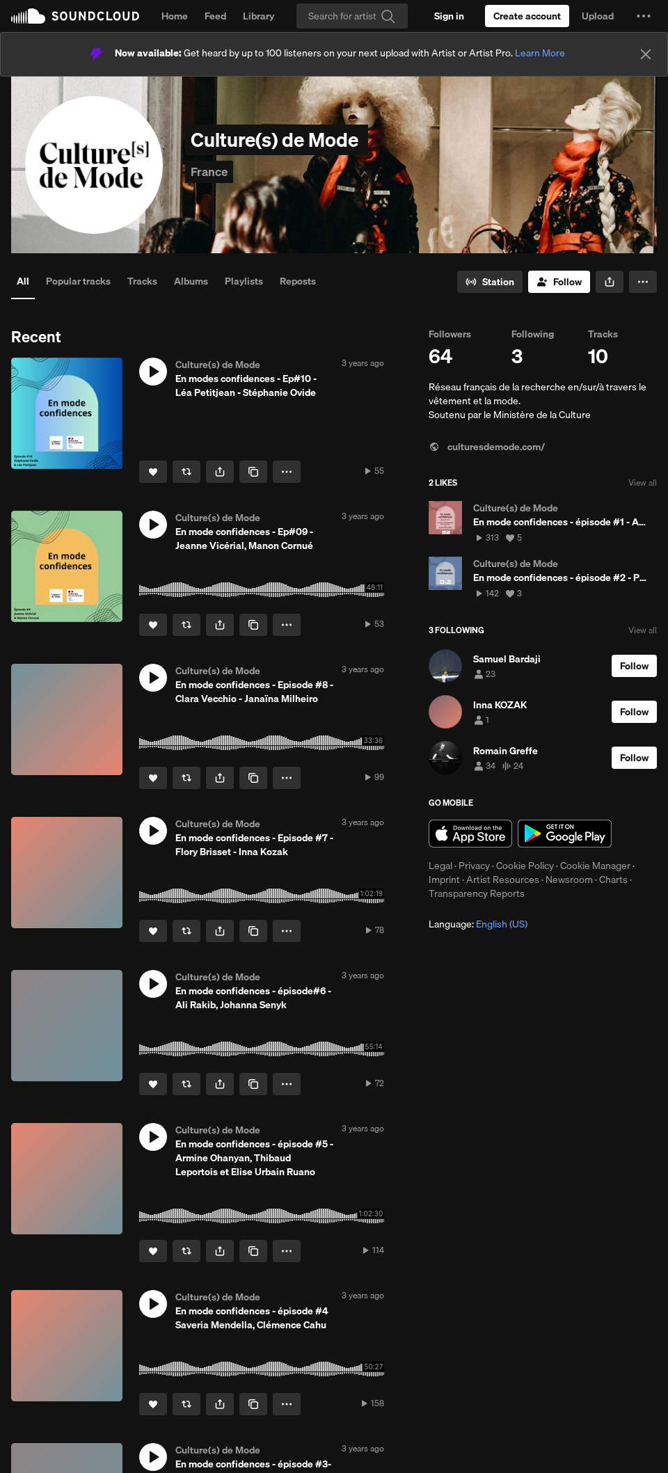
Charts (613, 879)
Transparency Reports (477, 893)
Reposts (298, 281)
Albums (191, 281)
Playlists (244, 281)
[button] (643, 16)
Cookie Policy (525, 865)
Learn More (540, 53)
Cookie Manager (595, 865)
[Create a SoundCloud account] (527, 16)
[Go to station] (490, 282)
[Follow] (559, 282)
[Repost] (186, 472)
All (23, 281)
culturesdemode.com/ (487, 446)
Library (258, 16)
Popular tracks (78, 281)
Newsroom (569, 879)
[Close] (645, 54)
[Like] (153, 472)
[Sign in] (449, 16)
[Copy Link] (253, 472)
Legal (440, 865)
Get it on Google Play (565, 833)
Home (174, 16)
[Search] (352, 16)
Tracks (142, 281)
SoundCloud (75, 16)
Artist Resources (502, 879)
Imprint (444, 879)
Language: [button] (478, 924)
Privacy (474, 865)
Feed (215, 16)
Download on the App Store (470, 833)
